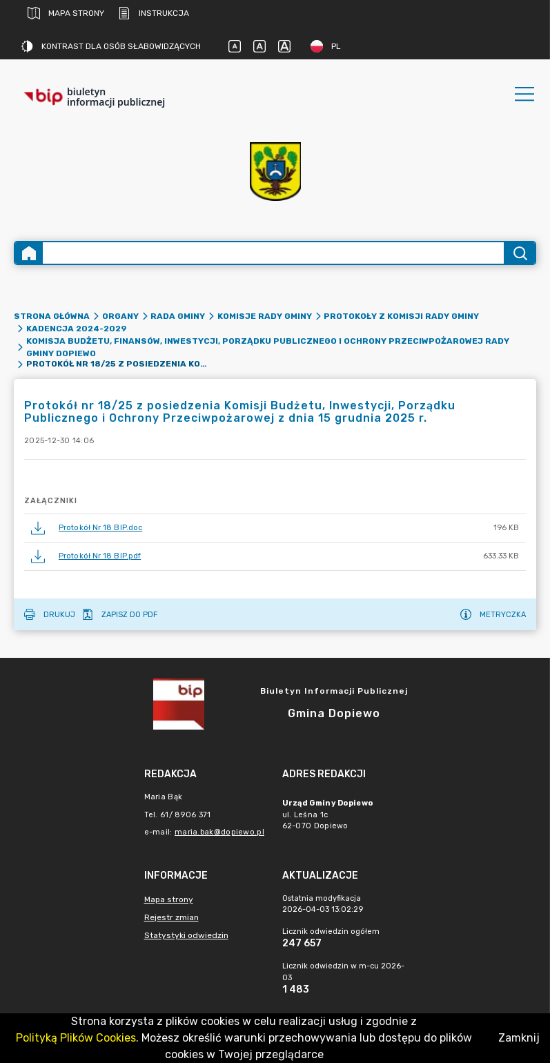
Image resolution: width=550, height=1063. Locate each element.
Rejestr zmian (171, 917)
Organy (120, 316)
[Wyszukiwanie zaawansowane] (273, 253)
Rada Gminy (177, 316)
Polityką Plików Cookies (76, 1037)
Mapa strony (66, 13)
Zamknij (519, 1037)
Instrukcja (153, 13)
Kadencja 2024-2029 (76, 328)
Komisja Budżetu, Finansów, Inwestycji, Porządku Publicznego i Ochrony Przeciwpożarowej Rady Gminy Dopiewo (267, 347)
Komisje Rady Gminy (264, 316)
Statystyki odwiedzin (186, 935)
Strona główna (52, 316)
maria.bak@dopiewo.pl (219, 832)
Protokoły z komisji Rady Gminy (401, 316)
